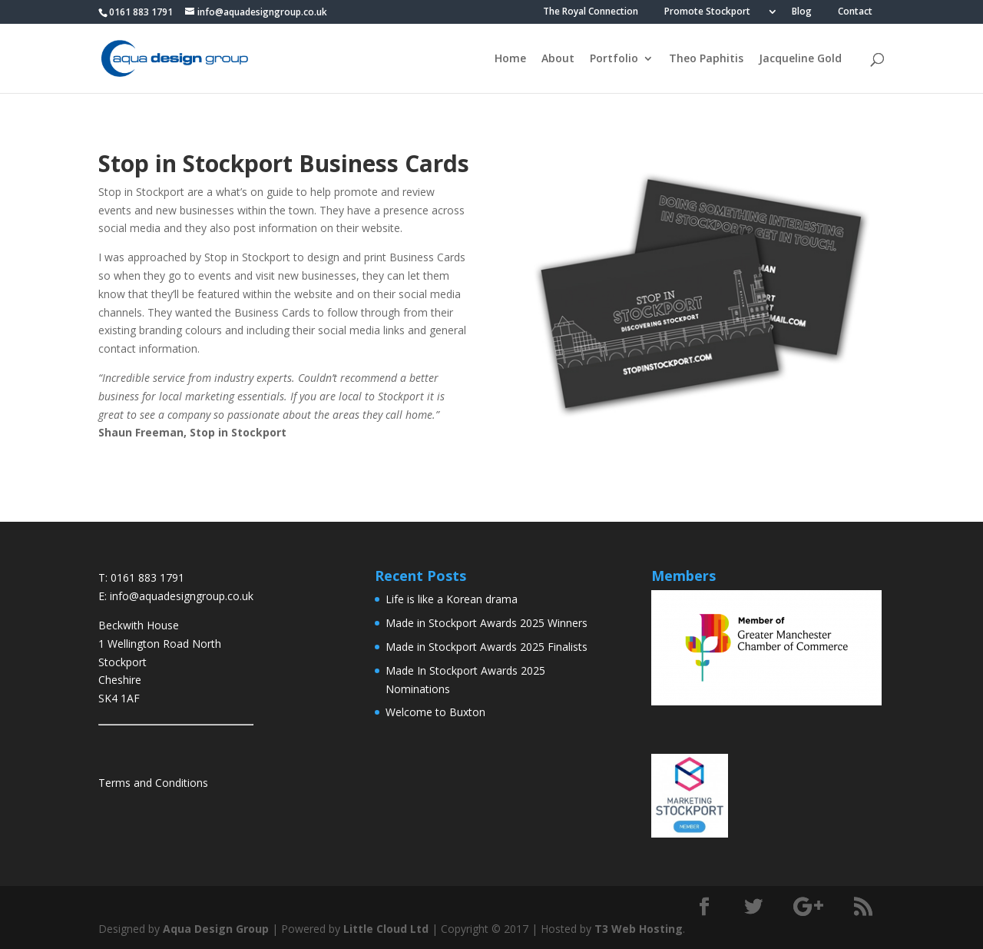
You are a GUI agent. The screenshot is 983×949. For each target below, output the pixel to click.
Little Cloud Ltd (386, 928)
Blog (802, 12)
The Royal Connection (590, 12)
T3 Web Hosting (638, 928)
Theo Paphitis (706, 59)
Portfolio (614, 59)
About (557, 59)
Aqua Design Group (216, 928)
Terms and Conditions (153, 782)
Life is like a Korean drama (452, 599)
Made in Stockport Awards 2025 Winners (486, 623)
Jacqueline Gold (800, 59)
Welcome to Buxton (435, 712)
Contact (855, 12)
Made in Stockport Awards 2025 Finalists (486, 646)
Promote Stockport (707, 12)
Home (510, 59)
